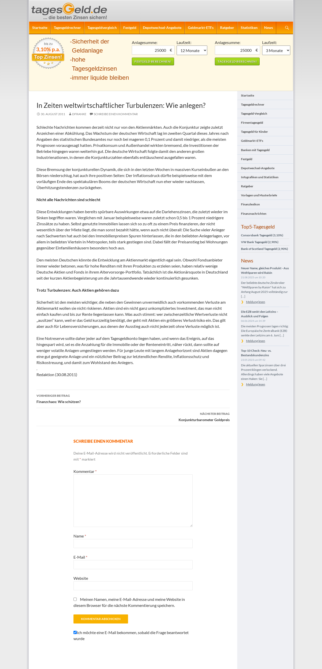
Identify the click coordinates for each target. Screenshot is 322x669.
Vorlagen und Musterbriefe (259, 195)
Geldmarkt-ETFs (201, 27)
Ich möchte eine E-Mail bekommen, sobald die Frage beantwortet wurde (131, 635)
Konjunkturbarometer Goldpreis (133, 416)
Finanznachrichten (253, 213)
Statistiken (249, 27)
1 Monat (192, 50)
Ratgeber (227, 27)
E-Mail (80, 557)
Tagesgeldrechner (67, 27)
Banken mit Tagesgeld (255, 150)
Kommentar (85, 471)
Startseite (39, 27)
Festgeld (129, 27)
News (268, 27)
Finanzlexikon (250, 204)
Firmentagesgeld (252, 122)
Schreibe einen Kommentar (116, 114)
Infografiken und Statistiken (259, 177)
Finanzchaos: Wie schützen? (133, 398)
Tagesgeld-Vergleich (254, 113)
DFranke (79, 114)
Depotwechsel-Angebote (162, 27)
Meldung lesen (255, 302)
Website (80, 578)
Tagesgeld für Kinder (254, 131)
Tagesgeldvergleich (102, 27)
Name (79, 535)
